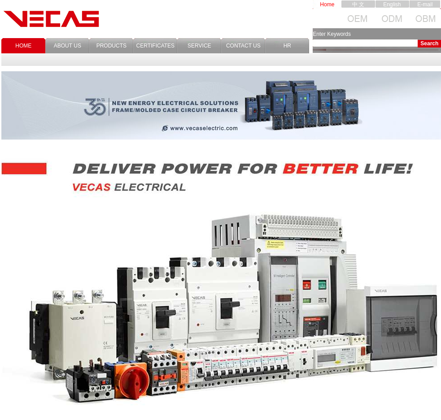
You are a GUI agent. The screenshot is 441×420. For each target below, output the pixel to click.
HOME (23, 46)
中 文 (358, 4)
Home (327, 4)
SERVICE (199, 46)
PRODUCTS (111, 46)
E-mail (424, 4)
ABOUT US (67, 46)
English (392, 4)
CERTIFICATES (155, 46)
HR (287, 46)
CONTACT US (243, 46)
